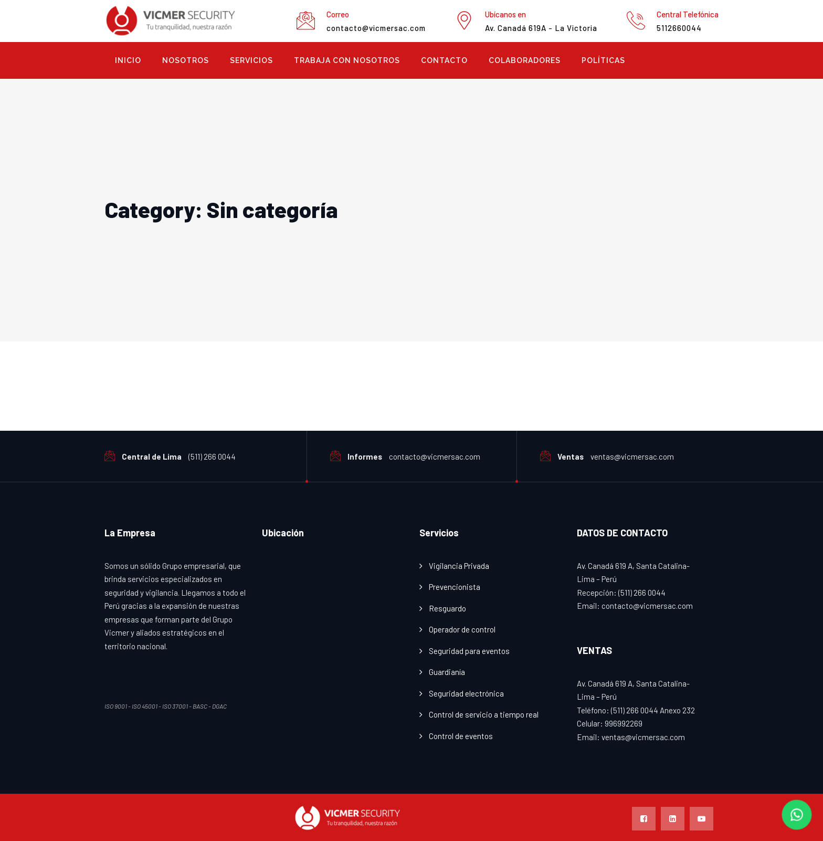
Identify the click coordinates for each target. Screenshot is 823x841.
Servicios (251, 60)
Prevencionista (454, 586)
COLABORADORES (525, 60)
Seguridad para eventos (469, 651)
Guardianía (447, 672)
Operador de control (462, 629)
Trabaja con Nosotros (347, 60)
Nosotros (185, 60)
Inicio (128, 60)
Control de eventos (461, 736)
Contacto (444, 60)
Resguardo (447, 608)
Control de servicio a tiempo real (484, 714)
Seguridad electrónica (466, 693)
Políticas (603, 60)
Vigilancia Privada (459, 565)
